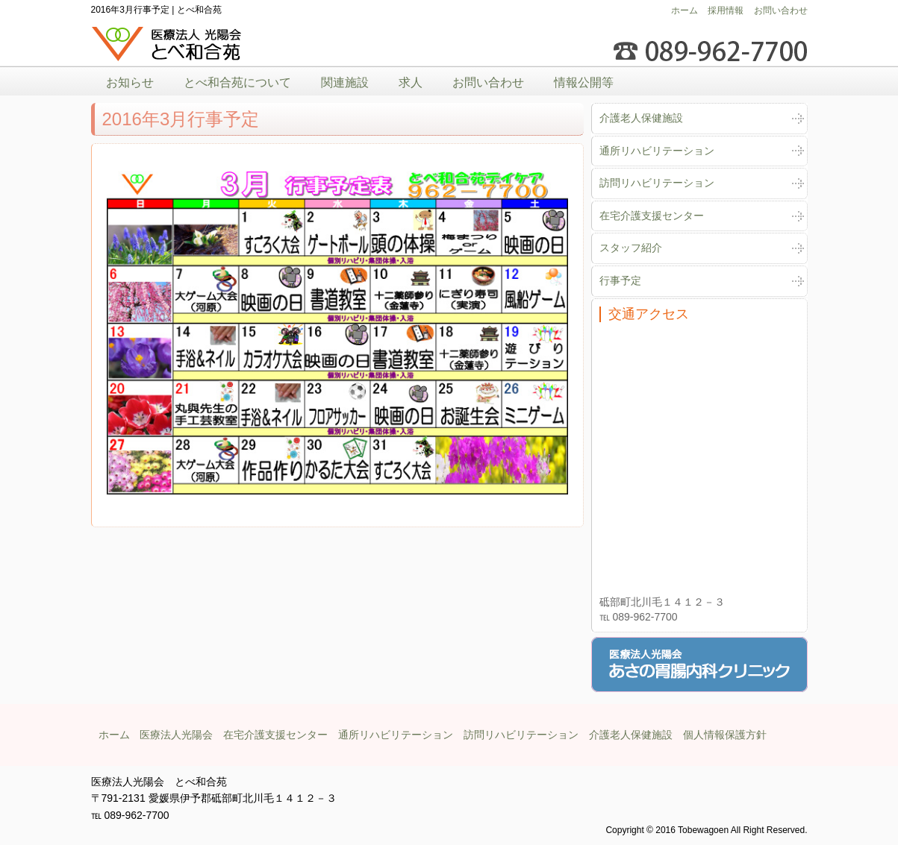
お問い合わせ (781, 10)
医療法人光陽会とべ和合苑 (167, 44)
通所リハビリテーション (656, 151)
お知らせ (130, 82)
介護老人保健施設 (641, 118)
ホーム (684, 10)
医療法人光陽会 (176, 735)
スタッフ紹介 (630, 248)
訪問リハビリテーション (656, 183)
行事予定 (620, 280)
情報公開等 (584, 82)
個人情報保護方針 (725, 735)
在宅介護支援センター (651, 216)
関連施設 (345, 82)
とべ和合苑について (237, 82)
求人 (411, 82)
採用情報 (725, 10)
